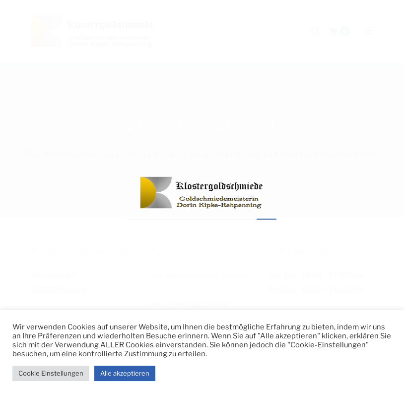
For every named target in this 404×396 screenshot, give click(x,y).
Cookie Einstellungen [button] (50, 373)
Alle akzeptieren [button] (124, 373)
